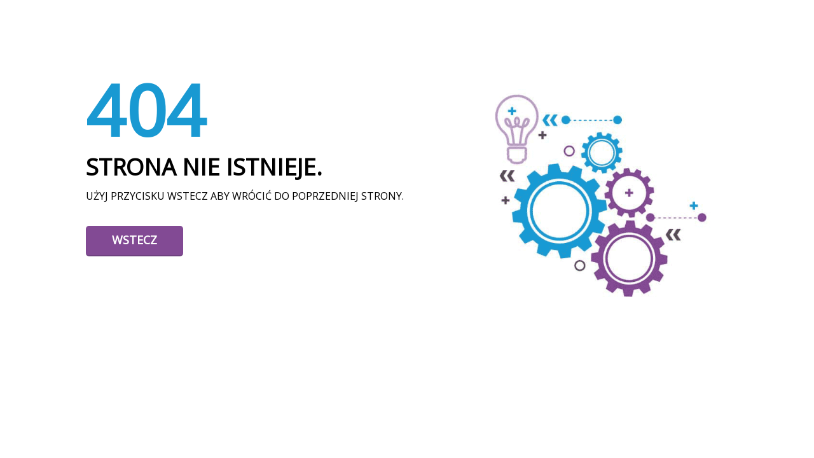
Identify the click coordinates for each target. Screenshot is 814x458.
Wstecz (134, 239)
